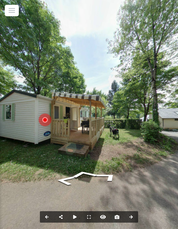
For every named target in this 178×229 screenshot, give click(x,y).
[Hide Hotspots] (103, 217)
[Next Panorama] (131, 217)
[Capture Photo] (117, 217)
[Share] (61, 217)
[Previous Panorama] (47, 217)
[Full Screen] (89, 217)
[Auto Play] (75, 217)
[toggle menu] (12, 10)
